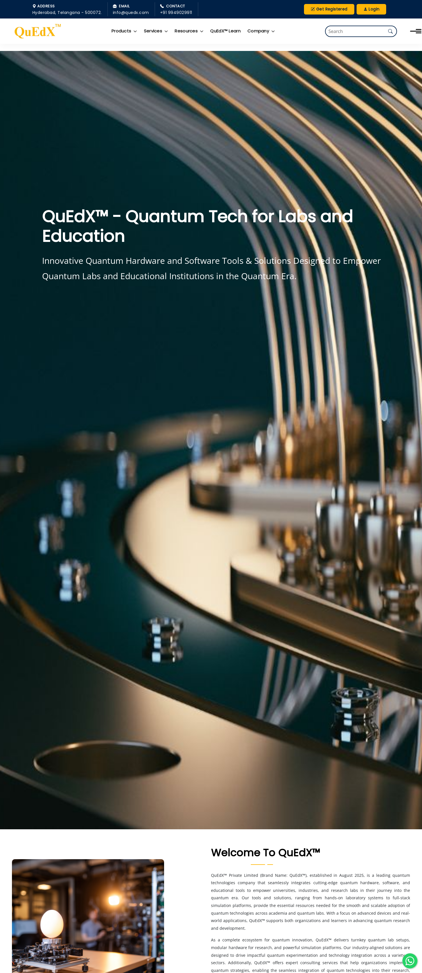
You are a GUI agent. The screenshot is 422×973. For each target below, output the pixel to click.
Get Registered (329, 9)
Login (371, 9)
